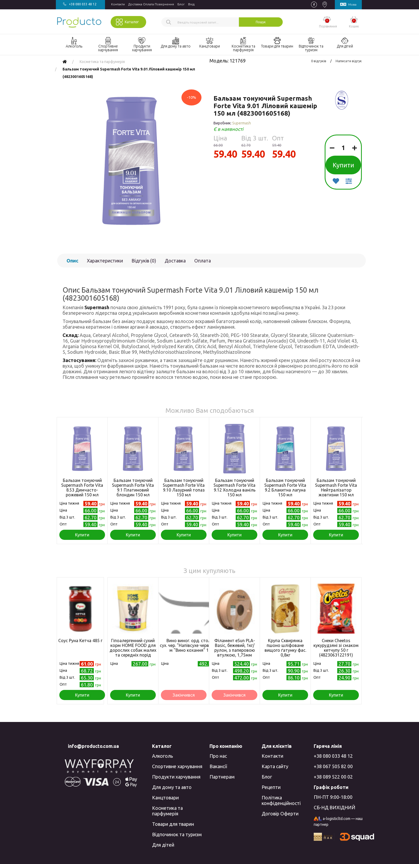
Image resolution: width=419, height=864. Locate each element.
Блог (181, 4)
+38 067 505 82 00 (333, 766)
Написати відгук (349, 61)
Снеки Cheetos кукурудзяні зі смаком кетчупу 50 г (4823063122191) (336, 647)
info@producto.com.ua (93, 746)
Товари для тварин (173, 824)
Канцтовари (165, 797)
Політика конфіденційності (281, 800)
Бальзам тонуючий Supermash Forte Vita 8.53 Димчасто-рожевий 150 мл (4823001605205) (82, 490)
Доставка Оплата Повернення (151, 4)
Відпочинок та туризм (177, 834)
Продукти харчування (176, 776)
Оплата (202, 260)
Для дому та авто (172, 787)
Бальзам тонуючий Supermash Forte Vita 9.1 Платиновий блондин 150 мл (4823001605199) (133, 490)
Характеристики (105, 260)
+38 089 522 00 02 (333, 776)
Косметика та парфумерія (167, 810)
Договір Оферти (280, 813)
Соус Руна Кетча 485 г (80, 640)
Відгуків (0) (143, 260)
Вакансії (218, 766)
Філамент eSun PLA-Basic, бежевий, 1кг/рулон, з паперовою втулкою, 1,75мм (234, 647)
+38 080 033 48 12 (333, 756)
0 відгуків (318, 61)
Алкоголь (162, 756)
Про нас (218, 756)
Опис (72, 260)
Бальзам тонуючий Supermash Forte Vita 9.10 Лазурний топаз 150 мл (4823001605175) (184, 490)
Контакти (118, 4)
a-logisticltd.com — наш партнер (338, 821)
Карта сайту (275, 766)
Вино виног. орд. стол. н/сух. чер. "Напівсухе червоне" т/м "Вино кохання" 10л (191, 645)
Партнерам (222, 776)
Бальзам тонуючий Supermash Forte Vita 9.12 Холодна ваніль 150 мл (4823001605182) (234, 490)
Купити (343, 165)
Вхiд (191, 4)
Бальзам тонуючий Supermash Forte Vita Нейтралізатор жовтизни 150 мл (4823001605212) (336, 490)
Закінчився (184, 695)
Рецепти (271, 787)
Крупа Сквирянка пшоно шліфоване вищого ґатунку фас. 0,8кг (285, 647)
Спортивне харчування (177, 766)
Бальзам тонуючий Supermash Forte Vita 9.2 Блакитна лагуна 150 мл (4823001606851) (285, 490)
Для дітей (163, 844)
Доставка (175, 260)
